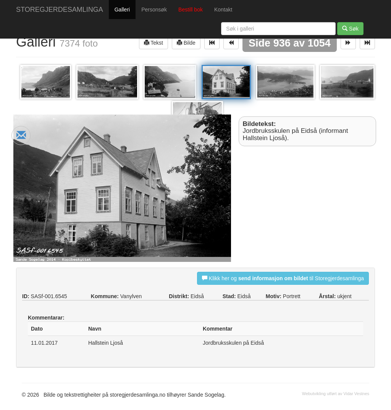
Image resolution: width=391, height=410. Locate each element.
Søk (350, 28)
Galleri (122, 9)
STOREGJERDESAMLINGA (59, 9)
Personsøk (154, 9)
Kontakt (223, 9)
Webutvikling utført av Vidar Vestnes (335, 393)
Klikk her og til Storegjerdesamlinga (283, 278)
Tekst (153, 42)
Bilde (186, 42)
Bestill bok (190, 9)
